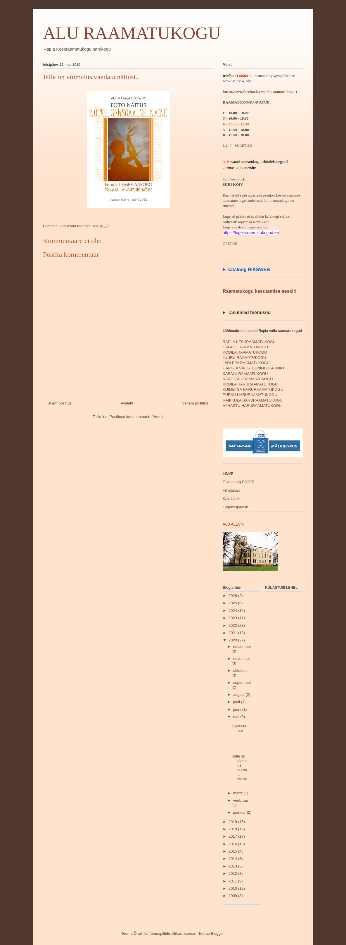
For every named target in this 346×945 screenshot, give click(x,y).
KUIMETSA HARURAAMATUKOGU (253, 389)
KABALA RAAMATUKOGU (245, 373)
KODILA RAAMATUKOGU (245, 352)
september (242, 682)
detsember (242, 646)
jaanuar (240, 812)
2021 (233, 633)
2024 (233, 610)
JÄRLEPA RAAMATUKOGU (246, 363)
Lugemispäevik (235, 507)
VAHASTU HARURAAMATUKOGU (252, 405)
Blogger (217, 933)
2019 (233, 822)
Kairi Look (231, 498)
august (239, 694)
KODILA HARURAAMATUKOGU (250, 384)
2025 (233, 603)
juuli (237, 702)
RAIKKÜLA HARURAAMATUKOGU (253, 400)
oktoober (240, 670)
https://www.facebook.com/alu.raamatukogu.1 (260, 91)
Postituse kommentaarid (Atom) (136, 416)
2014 (233, 858)
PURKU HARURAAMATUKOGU (250, 395)
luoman (190, 933)
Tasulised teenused (249, 312)
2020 (233, 640)
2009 (233, 896)
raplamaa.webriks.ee (253, 222)
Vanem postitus (195, 403)
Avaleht (127, 403)
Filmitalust (231, 490)
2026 (233, 595)
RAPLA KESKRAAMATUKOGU (249, 342)
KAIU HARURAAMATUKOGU (248, 379)
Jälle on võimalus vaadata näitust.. (239, 770)
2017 (233, 836)
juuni (237, 709)
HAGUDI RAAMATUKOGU (245, 347)
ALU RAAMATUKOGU (132, 33)
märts (238, 793)
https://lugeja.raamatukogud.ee (251, 232)
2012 (233, 873)
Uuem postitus (59, 403)
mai (237, 717)
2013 (233, 866)
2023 (233, 618)
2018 (233, 829)
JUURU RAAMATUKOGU (244, 357)
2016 (233, 844)
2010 (233, 888)
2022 (233, 625)
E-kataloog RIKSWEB (246, 269)
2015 (233, 851)
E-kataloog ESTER (239, 482)
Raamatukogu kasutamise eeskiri (260, 291)
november (241, 658)
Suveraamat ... (239, 737)
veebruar (240, 800)
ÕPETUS (230, 243)
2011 (233, 881)
